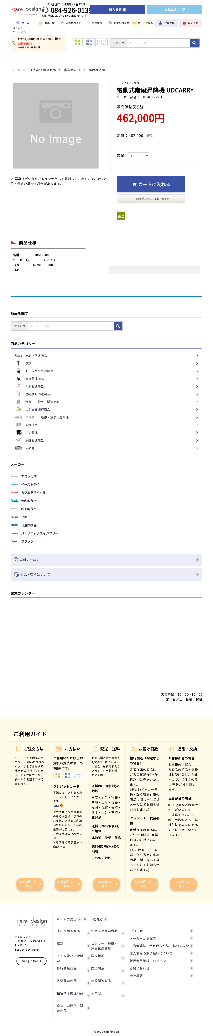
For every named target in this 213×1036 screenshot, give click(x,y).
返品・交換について (106, 574)
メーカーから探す (143, 938)
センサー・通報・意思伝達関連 (104, 945)
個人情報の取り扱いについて (151, 953)
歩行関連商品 (67, 968)
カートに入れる (151, 184)
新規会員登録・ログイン (148, 960)
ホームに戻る (67, 919)
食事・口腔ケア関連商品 (70, 1008)
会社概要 (136, 975)
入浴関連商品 (67, 980)
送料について (106, 559)
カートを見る (93, 919)
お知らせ (136, 931)
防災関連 (97, 968)
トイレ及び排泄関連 (70, 958)
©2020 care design (106, 1031)
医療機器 (97, 955)
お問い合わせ (139, 968)
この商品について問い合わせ (151, 198)
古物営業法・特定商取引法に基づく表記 (159, 946)
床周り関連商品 (68, 931)
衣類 (60, 943)
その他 (96, 993)
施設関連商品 (101, 980)
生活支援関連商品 (104, 931)
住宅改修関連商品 (70, 993)
